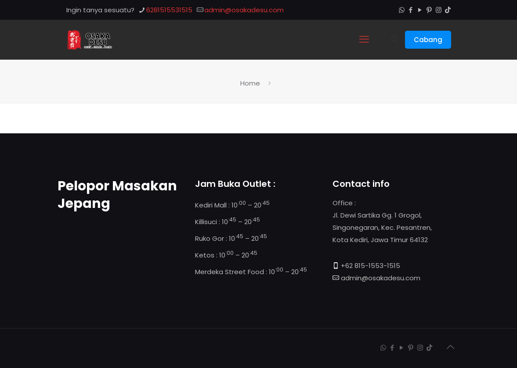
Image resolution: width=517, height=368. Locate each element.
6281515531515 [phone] (169, 9)
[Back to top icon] (450, 347)
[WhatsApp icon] (401, 9)
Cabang (428, 39)
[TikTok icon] (448, 9)
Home (250, 83)
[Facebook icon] (411, 9)
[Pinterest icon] (429, 9)
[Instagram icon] (438, 9)
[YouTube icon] (420, 9)
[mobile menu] (364, 39)
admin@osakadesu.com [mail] (244, 9)
